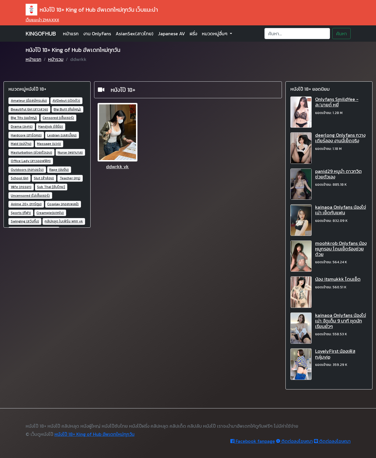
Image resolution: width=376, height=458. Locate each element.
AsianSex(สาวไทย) (134, 33)
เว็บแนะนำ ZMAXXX (42, 20)
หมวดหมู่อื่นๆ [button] (215, 33)
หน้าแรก (71, 33)
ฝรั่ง (193, 33)
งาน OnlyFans (97, 33)
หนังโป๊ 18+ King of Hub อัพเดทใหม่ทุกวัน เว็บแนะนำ (92, 9)
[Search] (297, 33)
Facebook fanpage (252, 441)
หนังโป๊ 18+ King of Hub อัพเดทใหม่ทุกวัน (94, 434)
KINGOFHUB (41, 33)
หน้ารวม (55, 59)
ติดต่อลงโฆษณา (294, 441)
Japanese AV (171, 33)
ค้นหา (341, 33)
